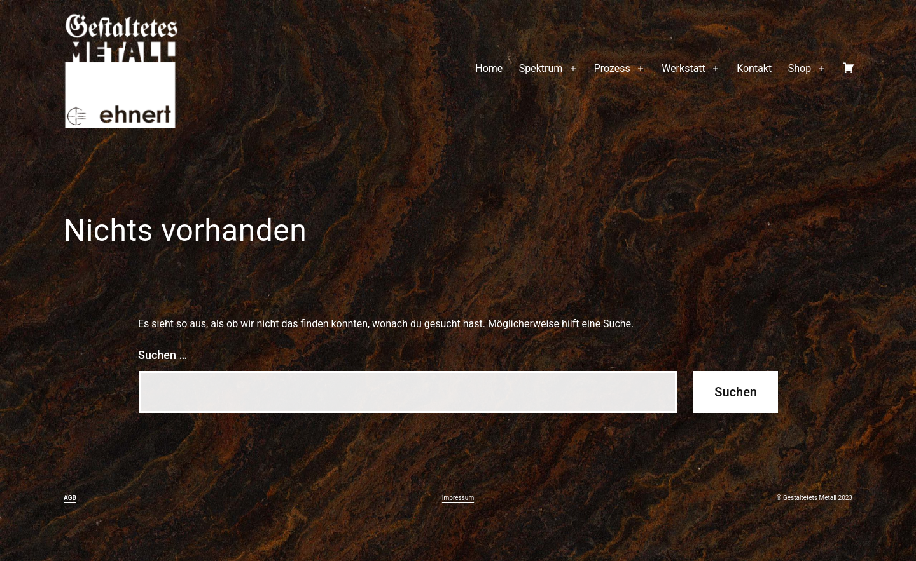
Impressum (458, 497)
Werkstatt (683, 68)
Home (489, 68)
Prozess (612, 68)
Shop (799, 68)
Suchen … (162, 355)
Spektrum (541, 68)
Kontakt (754, 68)
